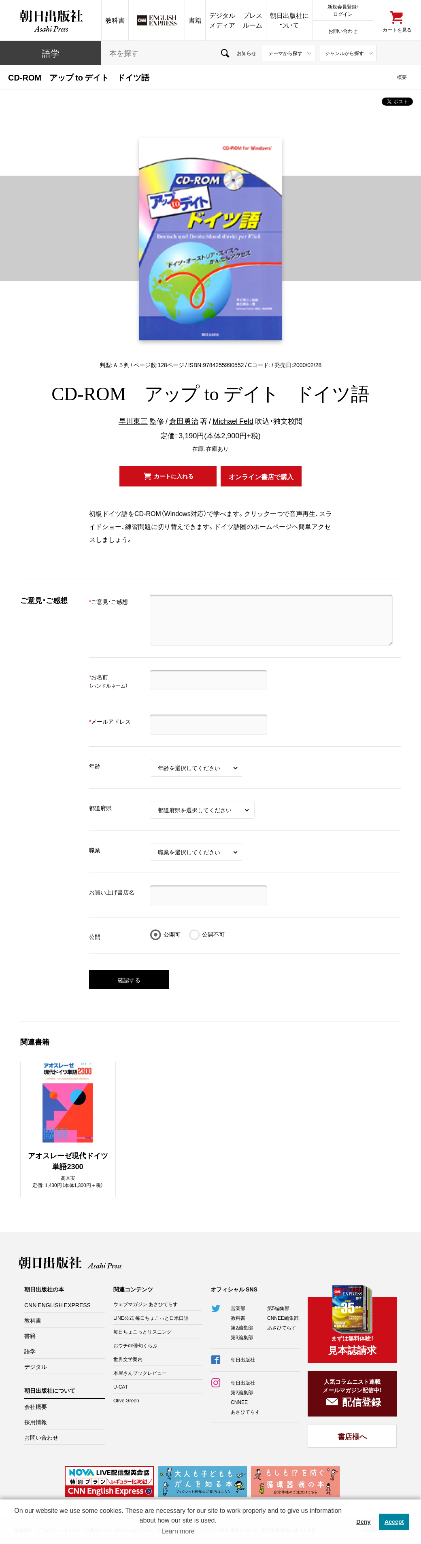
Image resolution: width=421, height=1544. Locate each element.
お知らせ (246, 53)
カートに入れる (173, 476)
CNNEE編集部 (283, 1317)
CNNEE (239, 1402)
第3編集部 (242, 1337)
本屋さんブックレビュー (140, 1372)
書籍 (195, 20)
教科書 (115, 20)
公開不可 (213, 934)
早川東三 (133, 420)
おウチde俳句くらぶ (135, 1345)
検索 (225, 53)
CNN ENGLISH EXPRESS (57, 1305)
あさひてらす (281, 1327)
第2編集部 (242, 1327)
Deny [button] (363, 1522)
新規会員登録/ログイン (342, 10)
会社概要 (35, 1406)
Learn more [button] (178, 1531)
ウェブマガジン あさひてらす (145, 1304)
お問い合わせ (342, 30)
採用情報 (35, 1422)
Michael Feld (233, 420)
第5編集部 (278, 1308)
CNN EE (157, 20)
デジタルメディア (222, 20)
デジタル (35, 1366)
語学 (51, 53)
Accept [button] (394, 1522)
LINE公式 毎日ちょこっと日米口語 (151, 1317)
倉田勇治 (183, 420)
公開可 (172, 934)
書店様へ (352, 1436)
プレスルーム (252, 20)
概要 (402, 77)
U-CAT (120, 1386)
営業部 (238, 1308)
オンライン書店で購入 (261, 476)
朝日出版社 (50, 20)
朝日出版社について (289, 20)
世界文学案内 (127, 1359)
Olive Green (126, 1400)
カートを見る (397, 29)
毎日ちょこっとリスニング (142, 1331)
